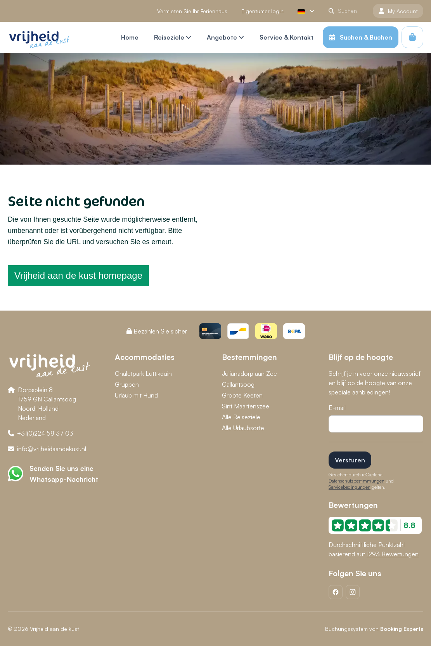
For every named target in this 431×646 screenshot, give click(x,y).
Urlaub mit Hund (136, 395)
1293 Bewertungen (393, 554)
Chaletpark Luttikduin (143, 373)
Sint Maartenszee (245, 406)
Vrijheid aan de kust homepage (78, 275)
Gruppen (127, 384)
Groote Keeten (242, 395)
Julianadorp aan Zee (249, 373)
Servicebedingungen (349, 487)
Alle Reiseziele (241, 417)
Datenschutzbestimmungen (356, 481)
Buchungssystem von (374, 628)
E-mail (337, 408)
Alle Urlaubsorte (243, 428)
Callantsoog (238, 384)
